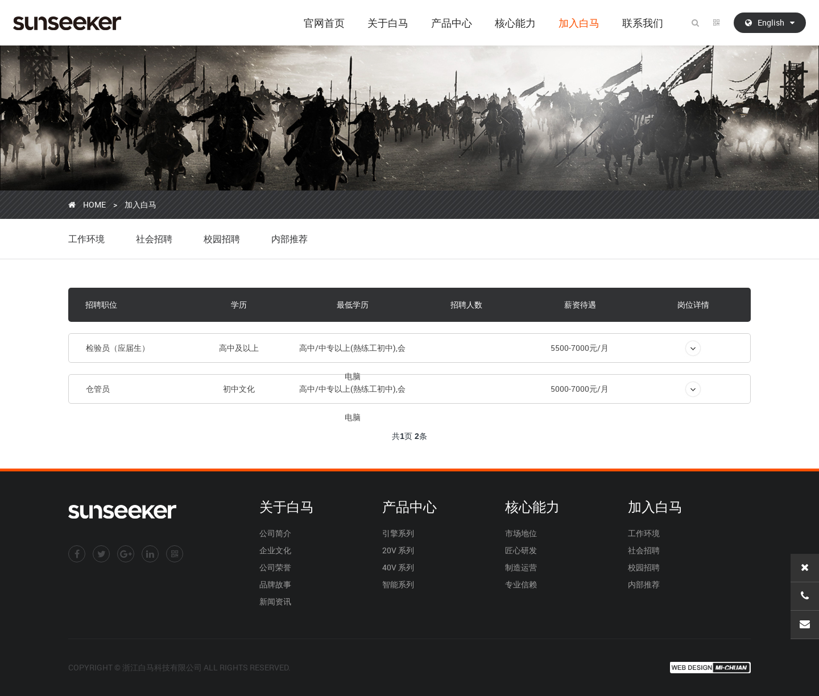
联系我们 (642, 23)
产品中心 (451, 23)
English (769, 22)
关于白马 (387, 23)
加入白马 (579, 23)
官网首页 (324, 23)
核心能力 (515, 23)
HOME (94, 204)
